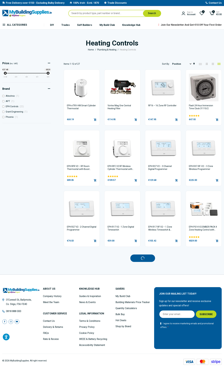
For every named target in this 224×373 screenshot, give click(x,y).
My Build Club (107, 25)
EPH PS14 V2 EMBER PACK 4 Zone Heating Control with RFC (203, 229)
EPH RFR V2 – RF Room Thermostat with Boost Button (78, 168)
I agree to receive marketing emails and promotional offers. (187, 325)
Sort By (165, 64)
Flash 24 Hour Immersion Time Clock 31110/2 (201, 107)
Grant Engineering (15, 111)
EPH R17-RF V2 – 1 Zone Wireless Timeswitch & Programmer (160, 229)
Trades (65, 25)
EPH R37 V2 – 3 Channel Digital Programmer (160, 167)
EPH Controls (14, 106)
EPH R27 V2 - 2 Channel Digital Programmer (81, 228)
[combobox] (115, 13)
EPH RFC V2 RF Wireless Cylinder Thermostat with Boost (120, 168)
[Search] (152, 13)
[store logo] (27, 13)
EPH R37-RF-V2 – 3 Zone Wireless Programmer (201, 167)
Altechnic (11, 96)
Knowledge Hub (131, 25)
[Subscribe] (206, 314)
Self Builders (84, 25)
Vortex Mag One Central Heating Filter (119, 107)
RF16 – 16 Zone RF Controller (162, 105)
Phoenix (10, 117)
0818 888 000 (13, 311)
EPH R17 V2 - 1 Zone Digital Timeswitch (121, 228)
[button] (203, 116)
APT (9, 101)
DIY (52, 25)
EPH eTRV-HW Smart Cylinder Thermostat (81, 107)
